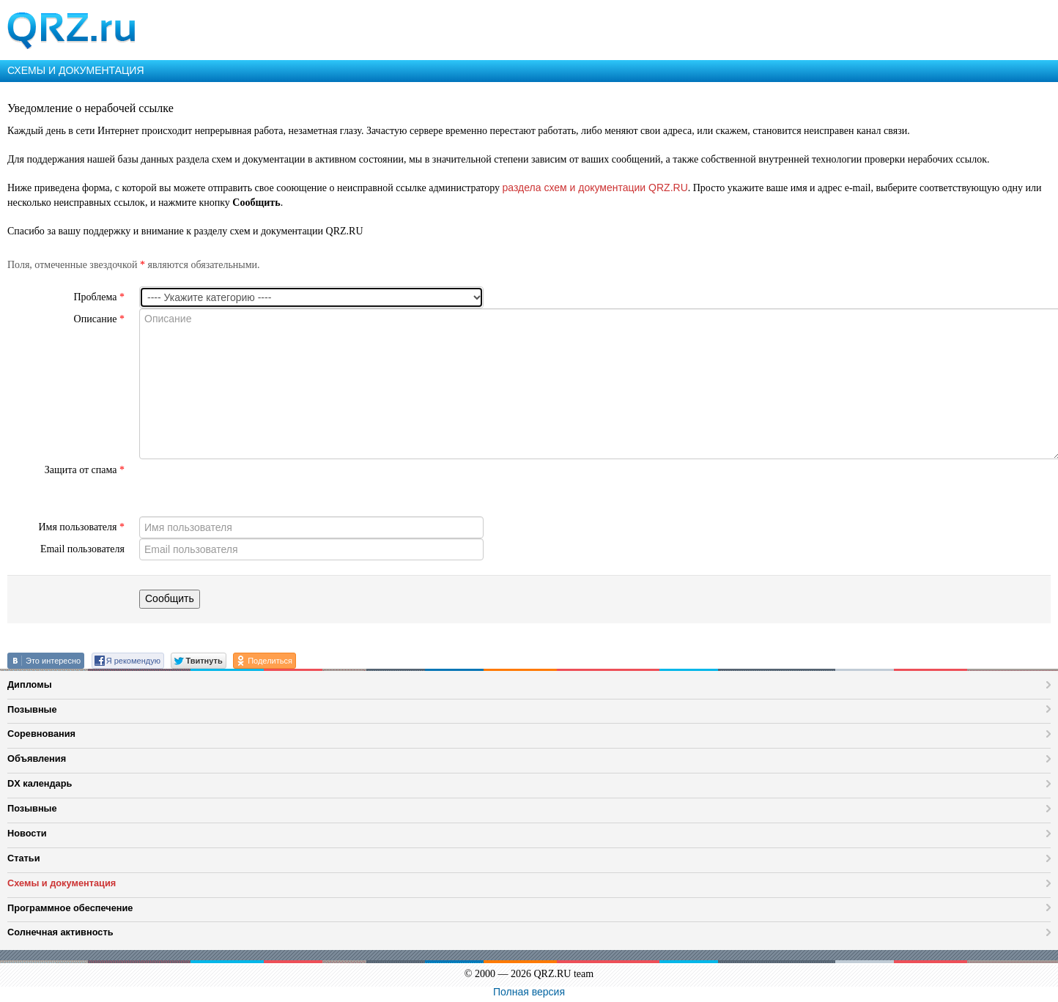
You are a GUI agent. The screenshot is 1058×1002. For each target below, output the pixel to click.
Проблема (99, 297)
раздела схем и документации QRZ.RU (595, 187)
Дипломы (29, 684)
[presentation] (250, 487)
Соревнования (41, 733)
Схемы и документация (61, 882)
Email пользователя (82, 548)
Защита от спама (85, 469)
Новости (27, 833)
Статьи (23, 858)
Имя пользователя (81, 527)
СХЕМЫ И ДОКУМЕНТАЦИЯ (75, 70)
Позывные (32, 709)
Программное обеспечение (70, 907)
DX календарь (39, 783)
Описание (99, 318)
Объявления (36, 758)
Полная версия (529, 992)
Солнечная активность (60, 932)
